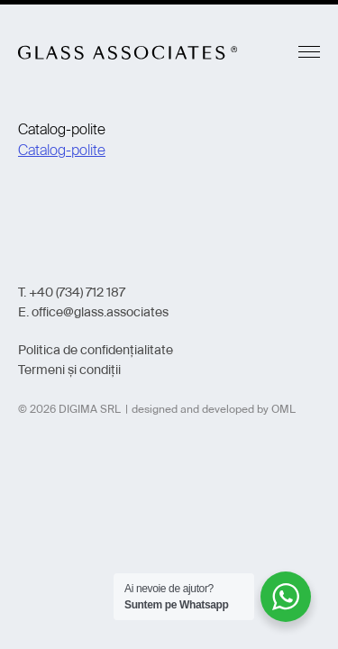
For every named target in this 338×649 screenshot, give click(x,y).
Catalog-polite (61, 150)
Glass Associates (128, 52)
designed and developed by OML (214, 409)
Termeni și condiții (69, 369)
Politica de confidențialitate (95, 350)
